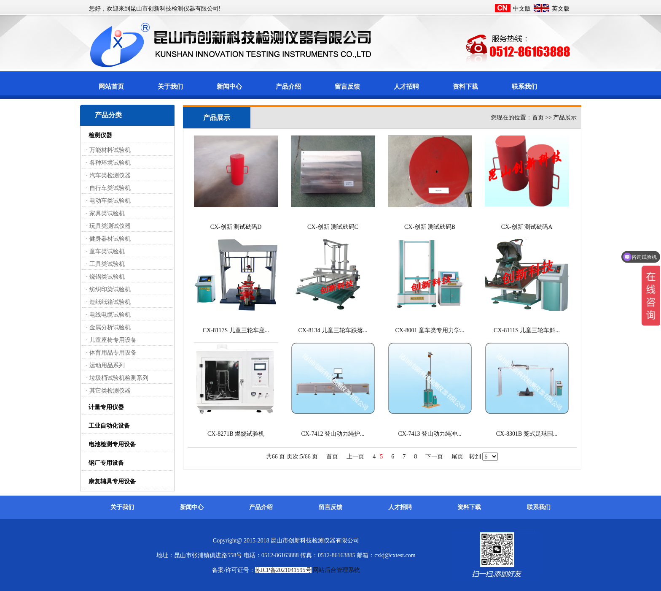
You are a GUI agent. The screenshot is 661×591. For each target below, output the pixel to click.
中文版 (522, 8)
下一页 (434, 456)
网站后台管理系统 (336, 570)
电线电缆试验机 (110, 315)
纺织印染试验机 (110, 289)
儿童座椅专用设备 (113, 340)
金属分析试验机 (110, 327)
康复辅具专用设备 (112, 481)
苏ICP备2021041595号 (283, 570)
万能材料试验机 (110, 150)
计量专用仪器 (106, 407)
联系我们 (524, 86)
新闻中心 (229, 86)
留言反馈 (347, 86)
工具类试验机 (107, 264)
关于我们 (170, 86)
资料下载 (465, 86)
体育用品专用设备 (113, 353)
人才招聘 (406, 86)
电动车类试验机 (110, 201)
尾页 (457, 456)
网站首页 (111, 86)
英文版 (561, 8)
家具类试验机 (107, 213)
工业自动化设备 (109, 426)
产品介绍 (288, 86)
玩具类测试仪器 (110, 226)
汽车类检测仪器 (110, 175)
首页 (332, 456)
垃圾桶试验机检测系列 (118, 378)
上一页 (355, 456)
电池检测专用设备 (112, 444)
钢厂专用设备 (106, 463)
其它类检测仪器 (110, 391)
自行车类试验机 (110, 188)
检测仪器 (100, 135)
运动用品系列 (107, 365)
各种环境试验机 (110, 163)
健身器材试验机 (110, 239)
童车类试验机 (107, 251)
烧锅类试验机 (107, 277)
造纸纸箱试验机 (110, 302)
